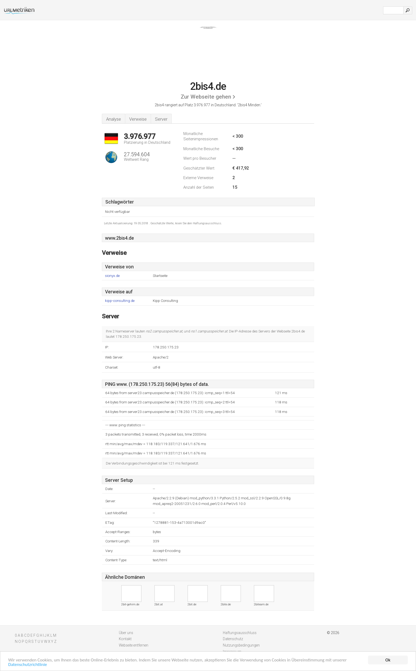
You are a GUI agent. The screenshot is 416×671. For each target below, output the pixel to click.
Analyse (113, 119)
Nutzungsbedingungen (241, 645)
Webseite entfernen (133, 645)
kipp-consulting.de (120, 301)
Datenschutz (233, 639)
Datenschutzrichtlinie (27, 665)
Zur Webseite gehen (206, 97)
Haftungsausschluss (240, 633)
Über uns (126, 633)
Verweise (138, 119)
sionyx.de (112, 276)
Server (161, 119)
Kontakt (125, 639)
